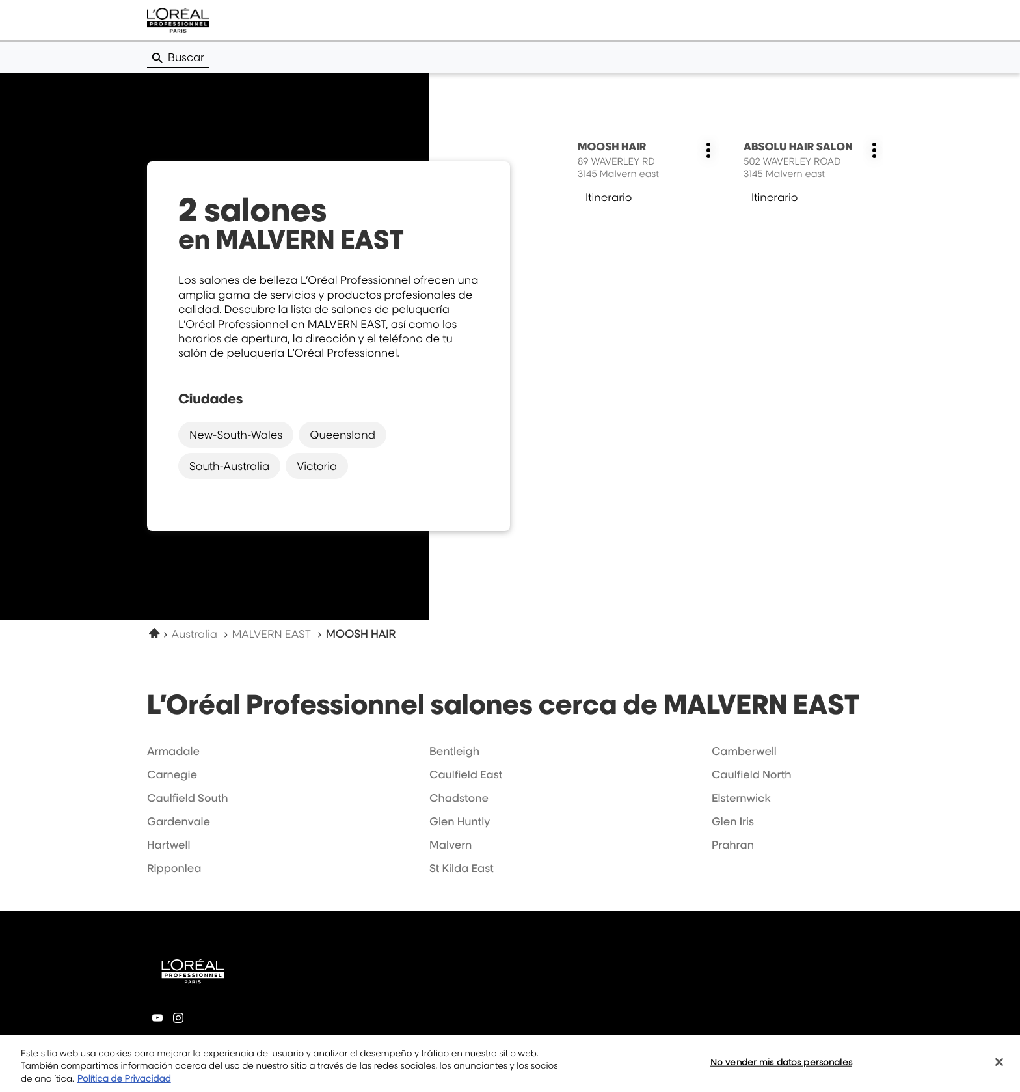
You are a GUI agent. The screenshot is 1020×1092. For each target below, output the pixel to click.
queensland (342, 434)
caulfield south (187, 797)
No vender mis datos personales (781, 1069)
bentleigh (454, 751)
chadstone (459, 797)
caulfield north (752, 774)
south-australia (229, 465)
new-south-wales (235, 434)
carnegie (172, 774)
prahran (733, 844)
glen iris (733, 821)
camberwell (744, 751)
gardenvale (178, 821)
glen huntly (459, 821)
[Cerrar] (999, 1069)
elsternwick (741, 797)
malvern (450, 844)
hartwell (169, 844)
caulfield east (465, 774)
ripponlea (174, 868)
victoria (317, 465)
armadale (173, 751)
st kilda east (461, 868)
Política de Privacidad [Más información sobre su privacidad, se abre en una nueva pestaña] (124, 1086)
